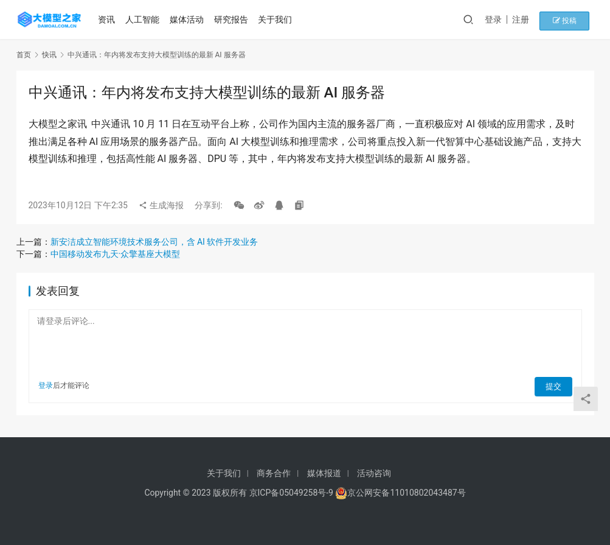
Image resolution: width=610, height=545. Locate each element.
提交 (555, 385)
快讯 (49, 55)
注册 (532, 19)
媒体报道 (324, 473)
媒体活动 (189, 19)
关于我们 (277, 19)
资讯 (108, 19)
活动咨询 (374, 473)
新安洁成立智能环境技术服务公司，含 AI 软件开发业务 (154, 242)
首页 (23, 55)
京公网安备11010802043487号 (406, 493)
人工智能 (145, 19)
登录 (505, 19)
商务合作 (274, 473)
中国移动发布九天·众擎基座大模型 (115, 254)
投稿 (572, 19)
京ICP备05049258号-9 (291, 493)
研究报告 (233, 19)
